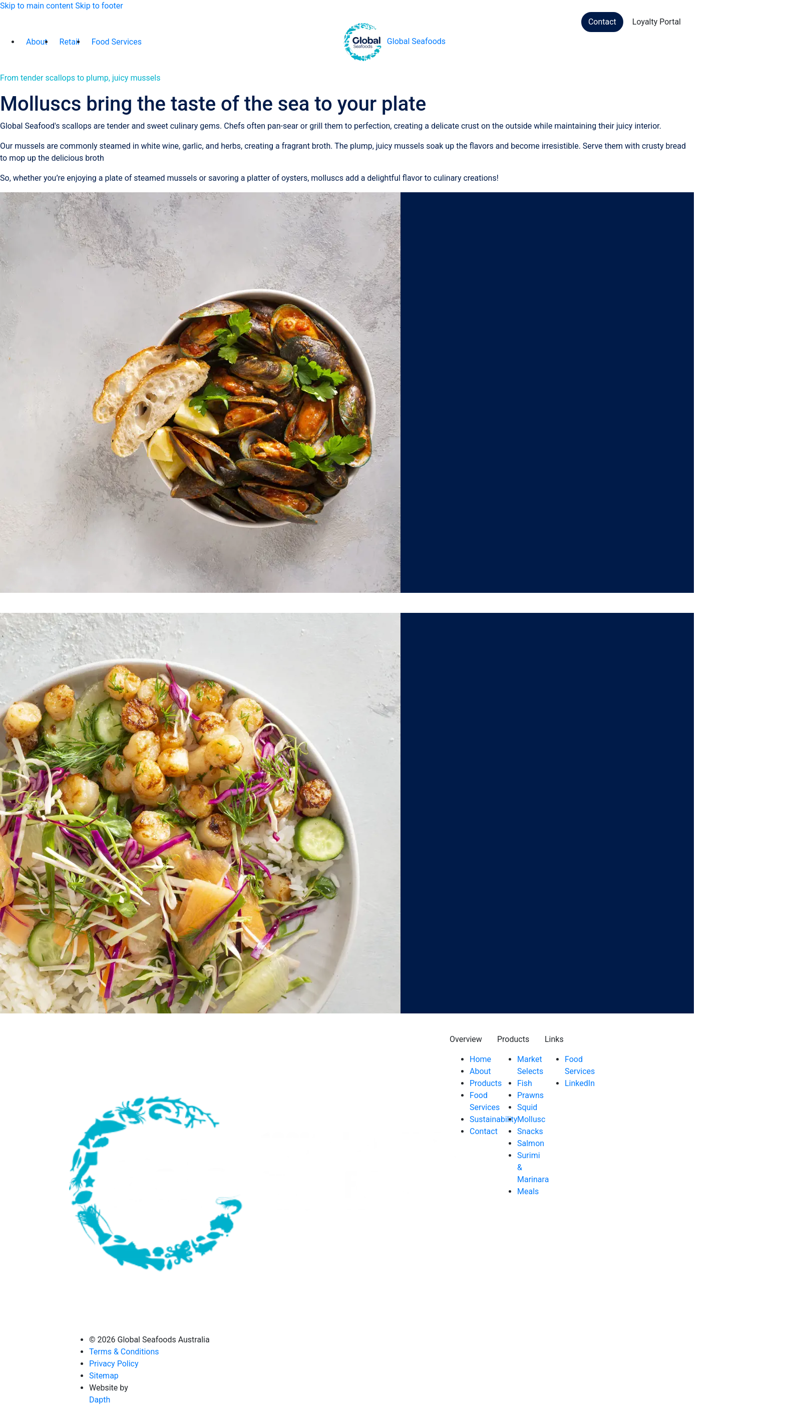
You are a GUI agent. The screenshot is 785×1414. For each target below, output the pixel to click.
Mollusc (531, 1119)
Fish (524, 1083)
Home (480, 1059)
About (37, 42)
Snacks (530, 1131)
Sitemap (104, 1375)
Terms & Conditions (124, 1351)
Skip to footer (99, 6)
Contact (602, 22)
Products (486, 1083)
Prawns (530, 1095)
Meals (528, 1191)
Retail (70, 42)
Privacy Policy (114, 1363)
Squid (527, 1107)
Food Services (117, 42)
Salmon (530, 1143)
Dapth (99, 1399)
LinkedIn (580, 1083)
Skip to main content (36, 6)
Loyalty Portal (656, 22)
